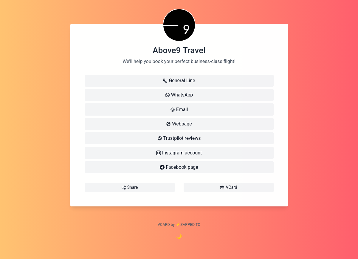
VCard (228, 187)
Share (129, 187)
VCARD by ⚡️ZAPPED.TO (179, 224)
